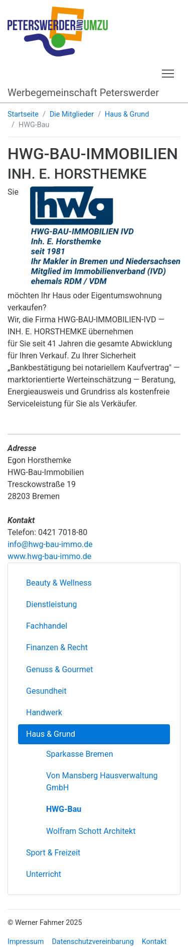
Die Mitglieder (72, 114)
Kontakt (154, 941)
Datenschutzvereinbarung (92, 941)
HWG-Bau (63, 809)
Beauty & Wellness (59, 583)
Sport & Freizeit (53, 852)
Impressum (26, 941)
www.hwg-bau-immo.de (49, 556)
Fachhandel (46, 626)
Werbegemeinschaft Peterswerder (83, 93)
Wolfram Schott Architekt (90, 831)
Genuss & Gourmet (59, 669)
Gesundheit (46, 691)
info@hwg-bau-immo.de (50, 544)
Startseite (23, 114)
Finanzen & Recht (57, 647)
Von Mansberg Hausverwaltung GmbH (102, 781)
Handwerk (44, 712)
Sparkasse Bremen (79, 754)
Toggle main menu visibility (168, 72)
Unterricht (43, 874)
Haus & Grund (127, 114)
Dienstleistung (51, 604)
